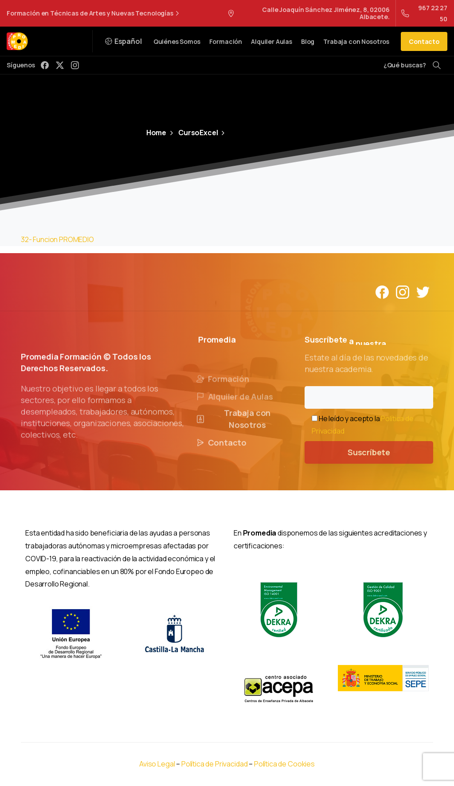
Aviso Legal (157, 764)
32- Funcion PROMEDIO (57, 239)
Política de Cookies (284, 764)
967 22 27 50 (424, 13)
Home (156, 132)
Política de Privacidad (215, 764)
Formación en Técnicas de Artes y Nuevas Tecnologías (94, 13)
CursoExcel (193, 132)
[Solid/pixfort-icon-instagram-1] (402, 291)
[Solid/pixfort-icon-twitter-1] (423, 291)
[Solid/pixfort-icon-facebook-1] (382, 291)
